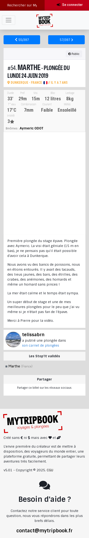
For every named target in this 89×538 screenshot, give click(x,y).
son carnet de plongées (40, 346)
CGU (50, 470)
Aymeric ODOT (31, 128)
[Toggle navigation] (8, 20)
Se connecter (70, 5)
